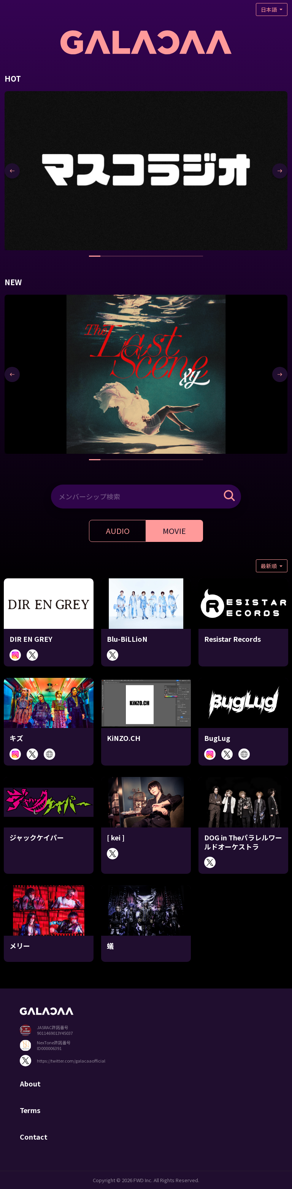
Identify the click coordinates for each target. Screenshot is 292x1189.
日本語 (269, 9)
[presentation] (12, 170)
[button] (94, 256)
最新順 (269, 566)
